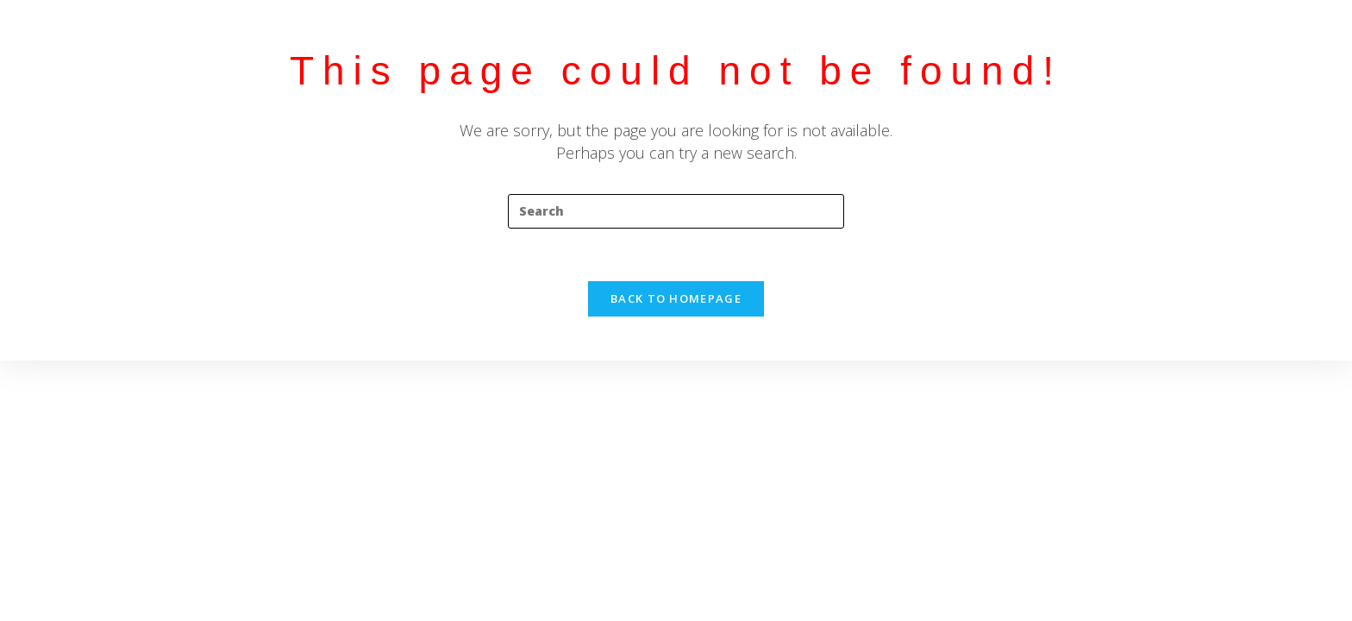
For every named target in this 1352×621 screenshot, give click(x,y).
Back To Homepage (676, 298)
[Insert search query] (676, 211)
